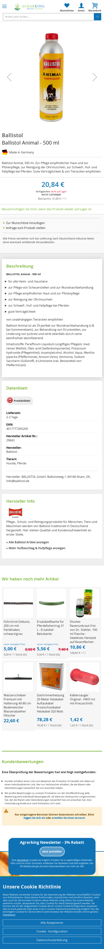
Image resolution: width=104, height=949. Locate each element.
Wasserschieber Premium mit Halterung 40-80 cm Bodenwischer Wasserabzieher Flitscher (17, 705)
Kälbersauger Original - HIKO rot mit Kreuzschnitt (82, 699)
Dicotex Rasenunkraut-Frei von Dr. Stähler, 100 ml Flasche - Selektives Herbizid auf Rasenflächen (83, 632)
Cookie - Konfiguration (52, 931)
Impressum (9, 914)
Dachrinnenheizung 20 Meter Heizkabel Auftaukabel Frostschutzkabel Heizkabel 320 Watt (50, 703)
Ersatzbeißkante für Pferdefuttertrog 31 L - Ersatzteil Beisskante (50, 628)
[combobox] (52, 16)
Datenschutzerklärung (52, 940)
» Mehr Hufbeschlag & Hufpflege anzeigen (35, 548)
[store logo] (29, 7)
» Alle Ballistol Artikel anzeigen (27, 542)
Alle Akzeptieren (52, 923)
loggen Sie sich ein (34, 818)
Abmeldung (23, 860)
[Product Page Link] (18, 617)
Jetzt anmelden (52, 851)
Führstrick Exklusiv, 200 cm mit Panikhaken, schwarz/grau (17, 628)
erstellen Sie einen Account (68, 818)
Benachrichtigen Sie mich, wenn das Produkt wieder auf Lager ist (46, 209)
